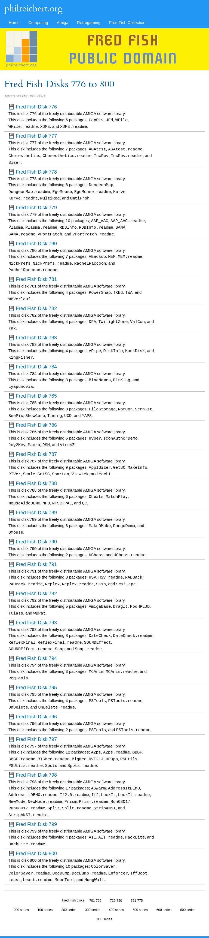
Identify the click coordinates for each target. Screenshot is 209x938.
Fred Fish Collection (127, 22)
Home (14, 22)
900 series (104, 903)
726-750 (116, 885)
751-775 (137, 885)
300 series (92, 894)
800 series (187, 894)
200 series (68, 894)
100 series (45, 894)
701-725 (95, 885)
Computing (38, 22)
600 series (163, 894)
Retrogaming (88, 22)
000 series (21, 894)
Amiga (63, 22)
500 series (140, 894)
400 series (116, 894)
